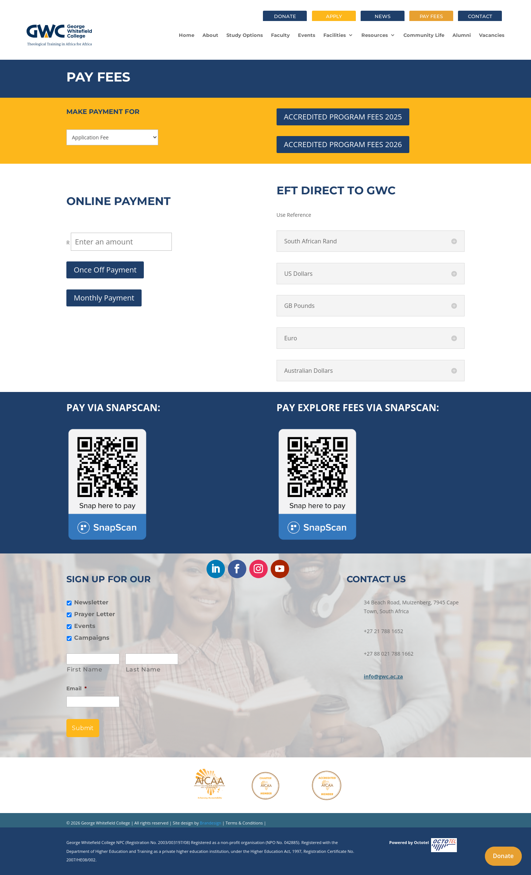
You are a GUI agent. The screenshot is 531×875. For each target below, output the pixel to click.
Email (76, 688)
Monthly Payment (104, 298)
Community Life (423, 35)
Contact (480, 16)
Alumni (461, 35)
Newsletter (91, 602)
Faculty (280, 35)
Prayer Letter (94, 614)
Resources (374, 35)
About (210, 35)
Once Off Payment (105, 270)
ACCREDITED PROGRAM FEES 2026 (343, 144)
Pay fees (431, 16)
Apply (334, 16)
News (383, 16)
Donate (285, 16)
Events (306, 35)
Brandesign (210, 823)
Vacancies (491, 35)
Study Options (244, 35)
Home (186, 35)
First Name (85, 669)
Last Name (143, 669)
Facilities (334, 35)
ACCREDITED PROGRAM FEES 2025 (343, 117)
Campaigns (92, 637)
